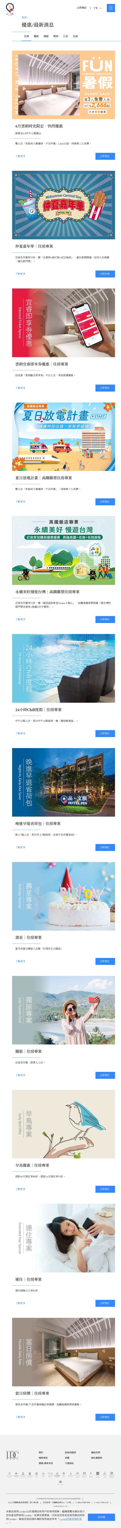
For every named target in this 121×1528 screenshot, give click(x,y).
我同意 (101, 1517)
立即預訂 (82, 7)
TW (97, 8)
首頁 (24, 17)
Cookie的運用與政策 (70, 1519)
